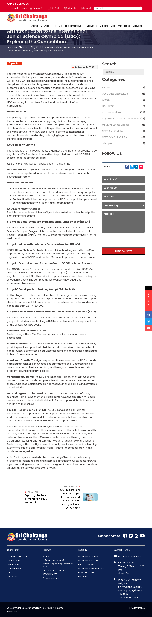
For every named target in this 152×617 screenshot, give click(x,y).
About (34, 25)
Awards (106, 87)
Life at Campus (74, 25)
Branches (92, 25)
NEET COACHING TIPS (114, 137)
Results (58, 25)
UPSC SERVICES (50, 574)
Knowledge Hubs (51, 578)
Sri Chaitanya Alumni (17, 556)
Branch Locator (14, 568)
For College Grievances (129, 556)
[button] (50, 25)
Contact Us (124, 25)
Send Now (123, 251)
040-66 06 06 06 (18, 3)
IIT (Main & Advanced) (53, 560)
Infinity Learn (84, 576)
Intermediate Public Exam (55, 570)
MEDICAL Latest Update (115, 125)
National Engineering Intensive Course (58, 564)
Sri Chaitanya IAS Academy (91, 568)
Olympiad (14, 63)
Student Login (20, 8)
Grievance (138, 25)
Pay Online (56, 8)
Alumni (87, 8)
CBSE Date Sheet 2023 (115, 93)
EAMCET (107, 100)
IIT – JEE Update (111, 112)
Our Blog (11, 572)
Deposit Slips (39, 8)
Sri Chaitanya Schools (88, 560)
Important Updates (113, 118)
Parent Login (13, 564)
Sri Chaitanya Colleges (89, 556)
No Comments (80, 67)
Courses (46, 25)
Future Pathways (86, 564)
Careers (104, 25)
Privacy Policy (137, 608)
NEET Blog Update (112, 131)
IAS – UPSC (108, 106)
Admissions (72, 8)
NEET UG (46, 556)
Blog (113, 25)
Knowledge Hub (86, 572)
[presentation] (121, 239)
